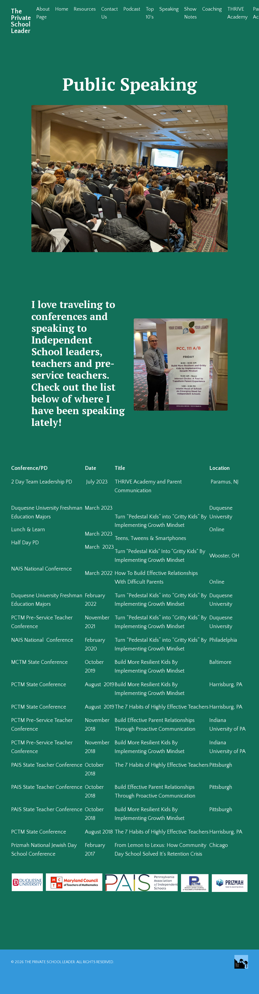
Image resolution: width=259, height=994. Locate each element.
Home (61, 9)
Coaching (212, 9)
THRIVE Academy (237, 13)
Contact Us (109, 13)
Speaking (169, 9)
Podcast (131, 9)
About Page (43, 13)
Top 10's (150, 13)
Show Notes (190, 13)
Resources (85, 9)
